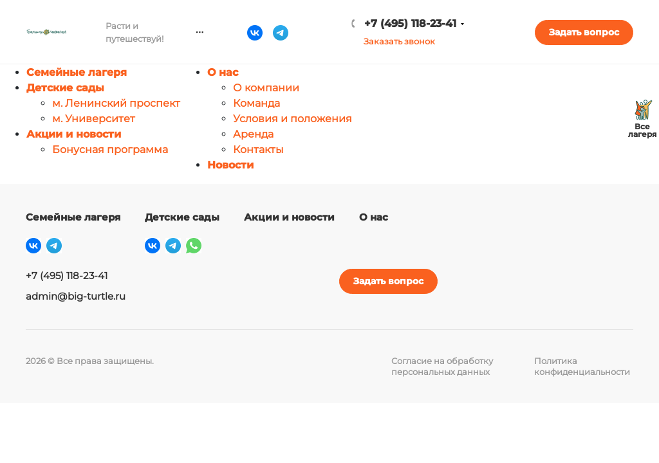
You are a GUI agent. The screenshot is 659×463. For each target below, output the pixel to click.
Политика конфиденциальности (582, 366)
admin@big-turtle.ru (75, 296)
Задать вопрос (598, 32)
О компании (266, 88)
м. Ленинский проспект (116, 103)
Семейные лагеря (76, 72)
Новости (230, 165)
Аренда (253, 134)
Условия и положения (292, 119)
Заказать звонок (449, 41)
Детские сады (65, 88)
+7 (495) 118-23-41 (460, 23)
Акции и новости (73, 134)
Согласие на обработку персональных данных (442, 366)
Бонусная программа (110, 149)
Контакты (258, 149)
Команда (256, 103)
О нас (222, 72)
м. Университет (93, 119)
